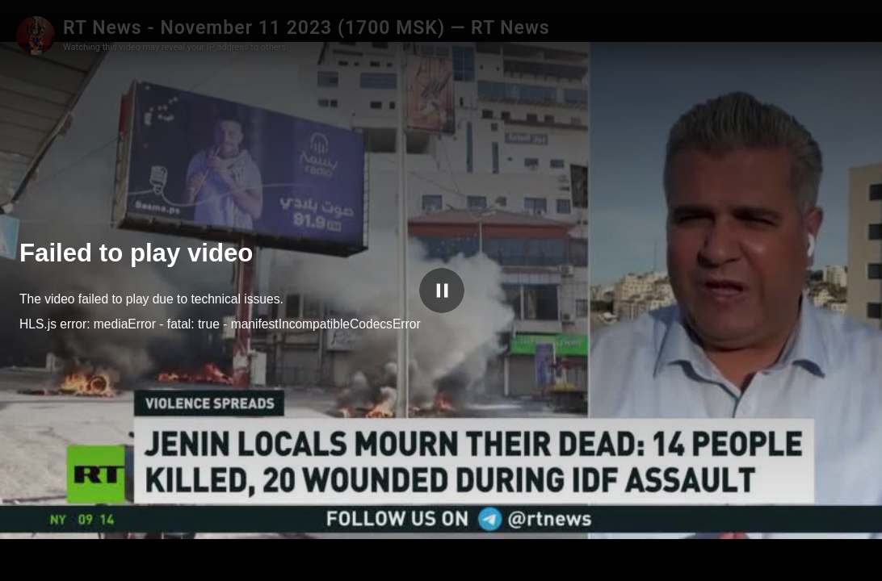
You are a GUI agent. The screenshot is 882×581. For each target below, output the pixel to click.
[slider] (411, 558)
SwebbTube (804, 558)
